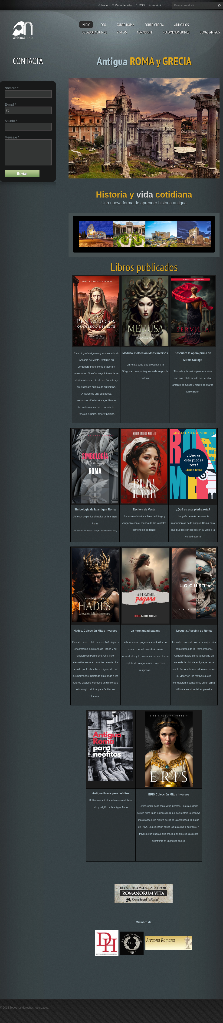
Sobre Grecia (154, 24)
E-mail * (10, 104)
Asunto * (11, 121)
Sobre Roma (125, 24)
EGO (103, 24)
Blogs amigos (210, 32)
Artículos (181, 24)
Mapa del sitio (123, 5)
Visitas (122, 32)
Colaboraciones (94, 32)
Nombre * (11, 88)
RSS (142, 5)
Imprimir (157, 5)
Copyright (144, 32)
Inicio (86, 24)
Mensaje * (12, 137)
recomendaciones (176, 32)
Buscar (218, 5)
